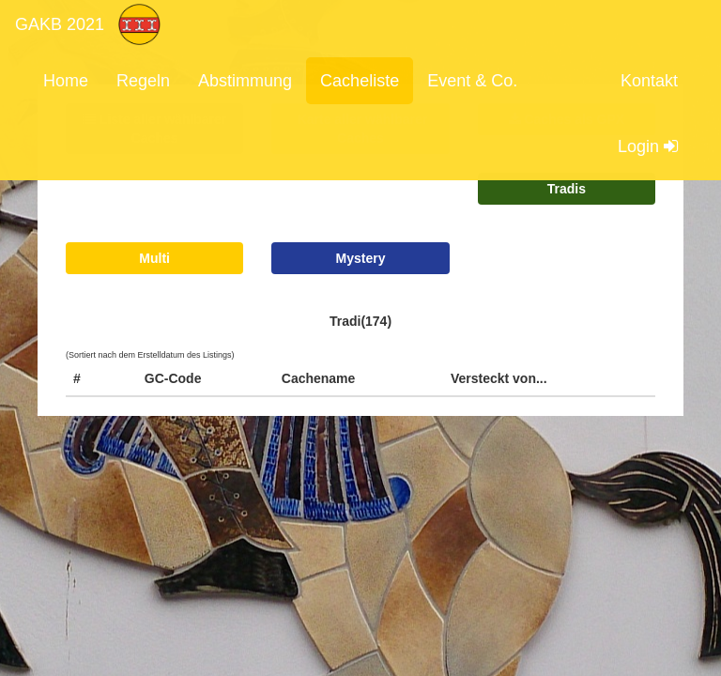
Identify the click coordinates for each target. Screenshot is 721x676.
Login (648, 146)
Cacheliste (359, 80)
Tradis (566, 188)
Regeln (143, 80)
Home (65, 80)
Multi (154, 258)
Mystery (361, 258)
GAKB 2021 (59, 24)
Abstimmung (245, 80)
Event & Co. (472, 80)
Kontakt (649, 80)
